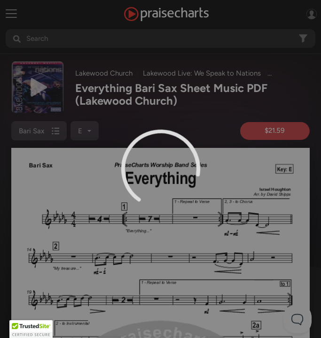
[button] (31, 329)
